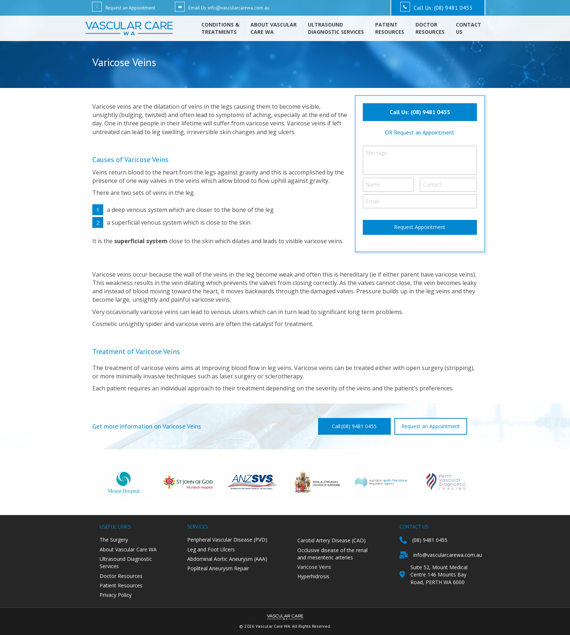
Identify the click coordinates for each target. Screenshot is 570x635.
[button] (420, 112)
